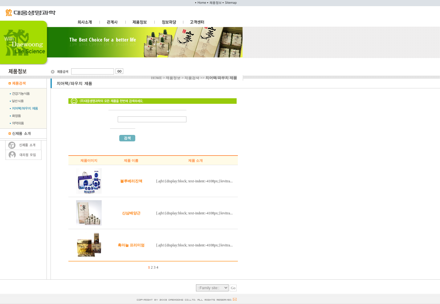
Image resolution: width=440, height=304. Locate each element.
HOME (156, 78)
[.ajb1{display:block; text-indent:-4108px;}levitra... (194, 181)
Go (233, 288)
